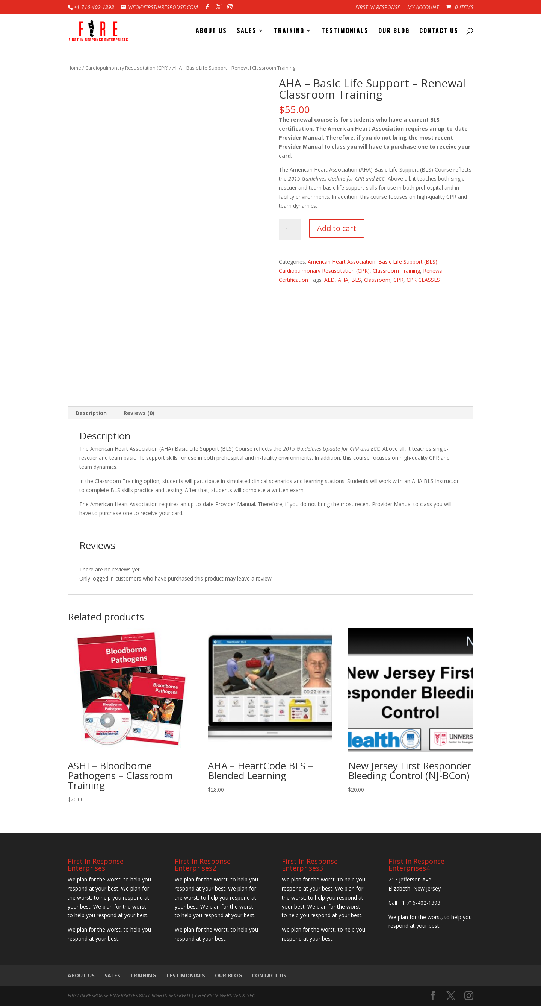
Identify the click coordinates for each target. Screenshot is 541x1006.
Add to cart (336, 228)
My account (423, 8)
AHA (343, 279)
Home (74, 67)
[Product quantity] (290, 229)
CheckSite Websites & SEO (225, 995)
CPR (398, 279)
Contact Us (438, 31)
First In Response (377, 8)
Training (289, 31)
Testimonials (345, 31)
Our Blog (394, 31)
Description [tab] (91, 412)
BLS (356, 279)
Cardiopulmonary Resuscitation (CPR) (126, 67)
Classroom (377, 279)
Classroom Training (396, 270)
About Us (211, 31)
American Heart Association (341, 261)
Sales (247, 31)
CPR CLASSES (423, 279)
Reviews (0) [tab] (139, 412)
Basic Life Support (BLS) (407, 261)
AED (329, 279)
